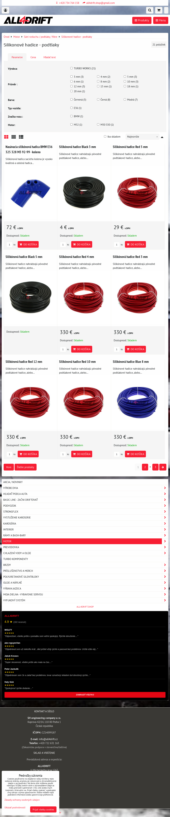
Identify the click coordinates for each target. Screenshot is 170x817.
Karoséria (85, 523)
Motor (85, 541)
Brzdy (85, 565)
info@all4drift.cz (48, 739)
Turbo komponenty (15, 559)
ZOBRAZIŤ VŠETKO (85, 695)
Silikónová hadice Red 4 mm (76, 256)
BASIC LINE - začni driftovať (85, 500)
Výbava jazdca (85, 588)
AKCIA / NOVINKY (13, 482)
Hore (8, 467)
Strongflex (85, 511)
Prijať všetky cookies (43, 809)
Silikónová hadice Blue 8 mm (131, 361)
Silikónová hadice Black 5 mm (24, 256)
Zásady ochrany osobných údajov (22, 799)
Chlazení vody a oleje (85, 553)
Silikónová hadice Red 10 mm (77, 361)
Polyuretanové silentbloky (85, 577)
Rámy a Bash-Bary (85, 535)
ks (10, 244)
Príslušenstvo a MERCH (85, 571)
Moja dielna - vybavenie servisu (85, 594)
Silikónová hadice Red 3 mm (130, 256)
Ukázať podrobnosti (15, 807)
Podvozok (85, 506)
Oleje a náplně (85, 582)
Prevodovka (85, 547)
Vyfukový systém (85, 600)
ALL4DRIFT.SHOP (85, 606)
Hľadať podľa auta (85, 494)
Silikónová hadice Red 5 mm (130, 147)
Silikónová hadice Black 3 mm (77, 147)
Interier (85, 529)
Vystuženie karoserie (85, 517)
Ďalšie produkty (25, 467)
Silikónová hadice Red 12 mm (24, 361)
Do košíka (28, 244)
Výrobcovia (85, 488)
